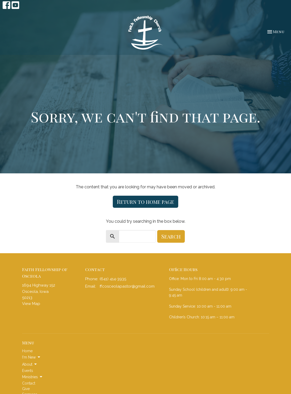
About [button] (30, 364)
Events (27, 371)
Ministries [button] (32, 377)
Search (171, 236)
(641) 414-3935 (113, 279)
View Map (31, 303)
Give (26, 389)
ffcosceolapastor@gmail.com (127, 286)
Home (27, 351)
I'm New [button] (31, 357)
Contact (28, 383)
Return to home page (145, 201)
